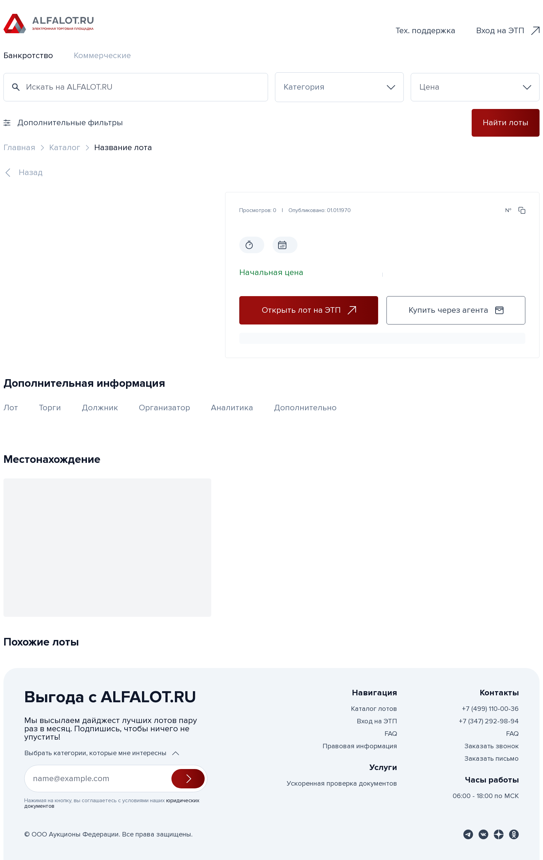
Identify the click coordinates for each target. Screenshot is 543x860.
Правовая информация (359, 746)
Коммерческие (102, 56)
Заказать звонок (491, 746)
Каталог (64, 148)
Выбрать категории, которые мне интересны (101, 753)
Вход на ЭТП (508, 31)
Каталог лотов (374, 709)
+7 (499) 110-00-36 (490, 709)
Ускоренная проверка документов (342, 783)
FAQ (390, 734)
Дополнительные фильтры (63, 123)
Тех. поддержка (425, 31)
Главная (19, 148)
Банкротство (28, 56)
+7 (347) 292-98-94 (489, 721)
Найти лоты (505, 123)
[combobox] (339, 87)
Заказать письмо (491, 758)
